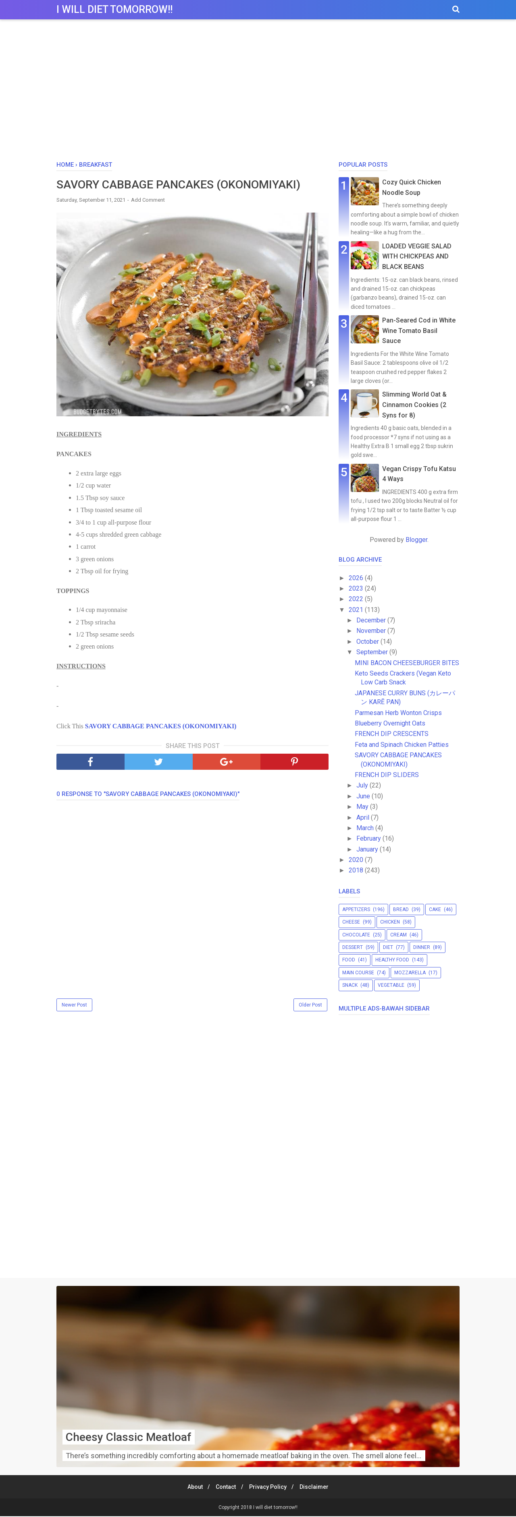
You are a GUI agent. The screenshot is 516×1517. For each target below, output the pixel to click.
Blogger (416, 540)
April (363, 817)
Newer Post (74, 1006)
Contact (225, 1487)
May (363, 806)
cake (435, 909)
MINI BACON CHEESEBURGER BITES (407, 663)
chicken (390, 922)
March (365, 828)
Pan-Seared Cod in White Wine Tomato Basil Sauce (419, 330)
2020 (357, 860)
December (371, 620)
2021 (357, 610)
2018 (357, 870)
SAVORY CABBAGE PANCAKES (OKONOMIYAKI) (161, 726)
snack (350, 985)
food (348, 960)
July (363, 785)
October (368, 641)
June (364, 796)
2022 (357, 599)
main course (358, 973)
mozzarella (410, 973)
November (371, 630)
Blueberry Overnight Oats (390, 723)
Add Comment (148, 201)
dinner (421, 947)
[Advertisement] (258, 92)
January (368, 849)
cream (398, 935)
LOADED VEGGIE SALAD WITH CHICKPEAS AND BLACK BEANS (417, 256)
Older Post (310, 1006)
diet (388, 947)
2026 (357, 578)
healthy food (392, 960)
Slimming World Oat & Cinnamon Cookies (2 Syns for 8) (414, 405)
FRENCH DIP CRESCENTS (392, 734)
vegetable (391, 985)
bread (401, 909)
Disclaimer (317, 1487)
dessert (352, 947)
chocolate (356, 935)
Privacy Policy (269, 1487)
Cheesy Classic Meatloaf (128, 1438)
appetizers (356, 909)
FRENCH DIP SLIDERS (387, 775)
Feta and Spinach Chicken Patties (402, 744)
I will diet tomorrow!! (114, 9)
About (192, 1487)
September (372, 652)
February (369, 838)
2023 (357, 588)
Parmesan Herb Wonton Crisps (398, 713)
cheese (351, 922)
